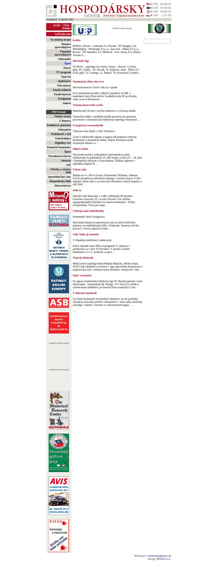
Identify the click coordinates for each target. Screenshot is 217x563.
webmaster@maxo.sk (159, 555)
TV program (63, 72)
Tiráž (66, 25)
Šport (67, 63)
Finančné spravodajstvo (63, 53)
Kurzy (67, 67)
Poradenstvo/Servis (59, 156)
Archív (57, 25)
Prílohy (66, 28)
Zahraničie (64, 59)
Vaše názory (64, 85)
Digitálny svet (63, 142)
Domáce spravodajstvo (63, 46)
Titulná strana (62, 116)
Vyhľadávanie (63, 34)
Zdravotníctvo (62, 185)
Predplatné (64, 98)
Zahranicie (64, 129)
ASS (68, 164)
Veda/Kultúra (63, 138)
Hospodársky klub (60, 181)
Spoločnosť (64, 81)
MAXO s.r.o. (164, 558)
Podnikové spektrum (59, 125)
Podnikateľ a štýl (61, 134)
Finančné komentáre (59, 147)
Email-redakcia (62, 89)
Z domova (65, 120)
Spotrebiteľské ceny (59, 176)
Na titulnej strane (61, 39)
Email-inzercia (62, 94)
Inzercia (66, 76)
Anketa (66, 103)
